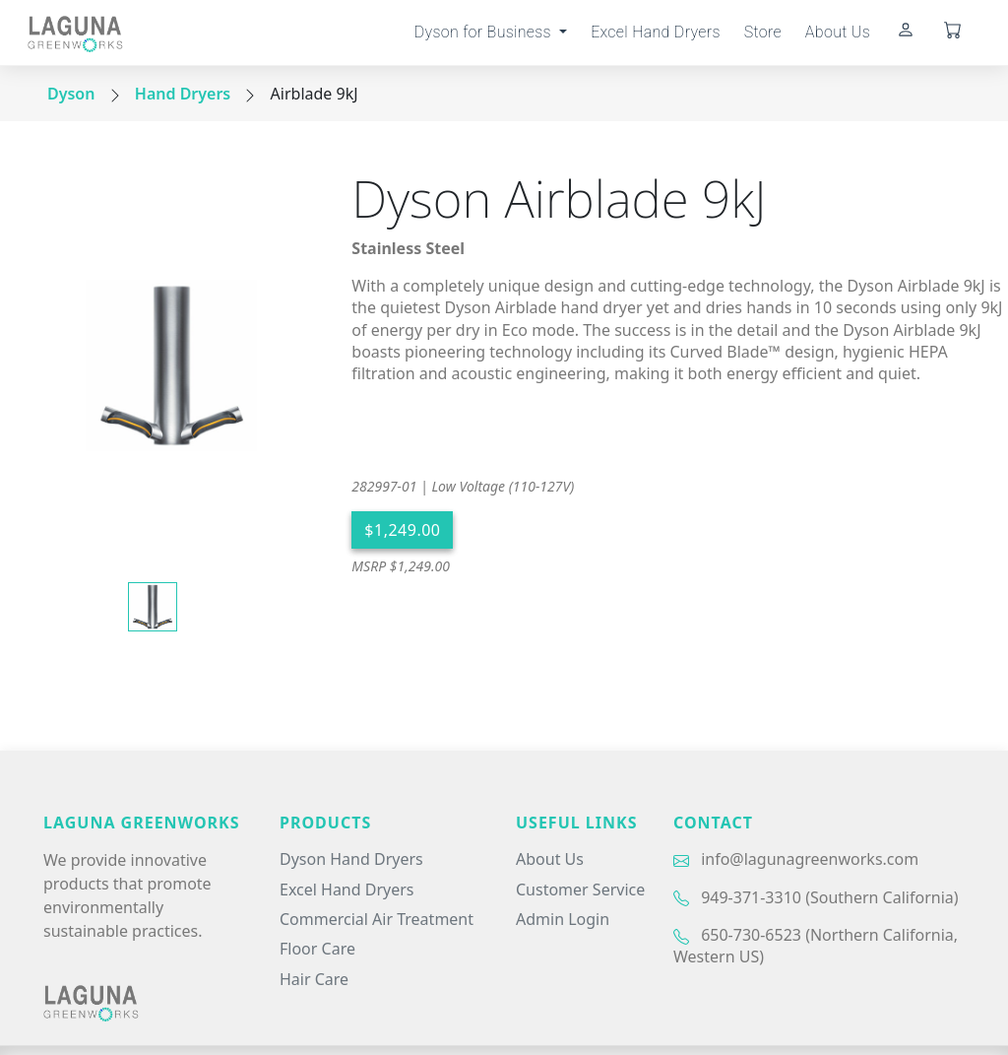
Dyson (70, 93)
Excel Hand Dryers (656, 32)
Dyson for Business (484, 32)
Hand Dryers (182, 93)
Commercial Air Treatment (376, 919)
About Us (837, 32)
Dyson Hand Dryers (351, 859)
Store (763, 32)
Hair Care (314, 979)
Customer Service (580, 889)
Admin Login (562, 919)
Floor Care (317, 948)
